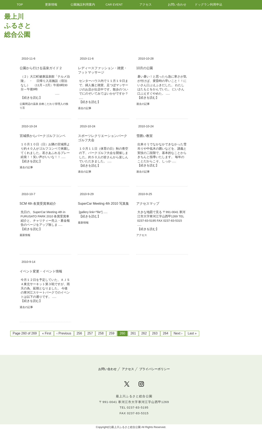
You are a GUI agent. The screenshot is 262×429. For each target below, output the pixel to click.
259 (111, 333)
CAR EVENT (114, 4)
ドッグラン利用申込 (208, 4)
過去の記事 (84, 108)
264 (165, 333)
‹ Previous (63, 333)
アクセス (145, 4)
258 (101, 333)
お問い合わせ (177, 4)
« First (46, 333)
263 (155, 333)
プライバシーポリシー (154, 369)
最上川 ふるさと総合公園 (17, 25)
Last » (192, 333)
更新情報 (51, 4)
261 (133, 333)
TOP (20, 4)
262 (144, 333)
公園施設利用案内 (82, 4)
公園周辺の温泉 (29, 103)
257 (90, 333)
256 (79, 333)
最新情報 (25, 235)
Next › (178, 333)
